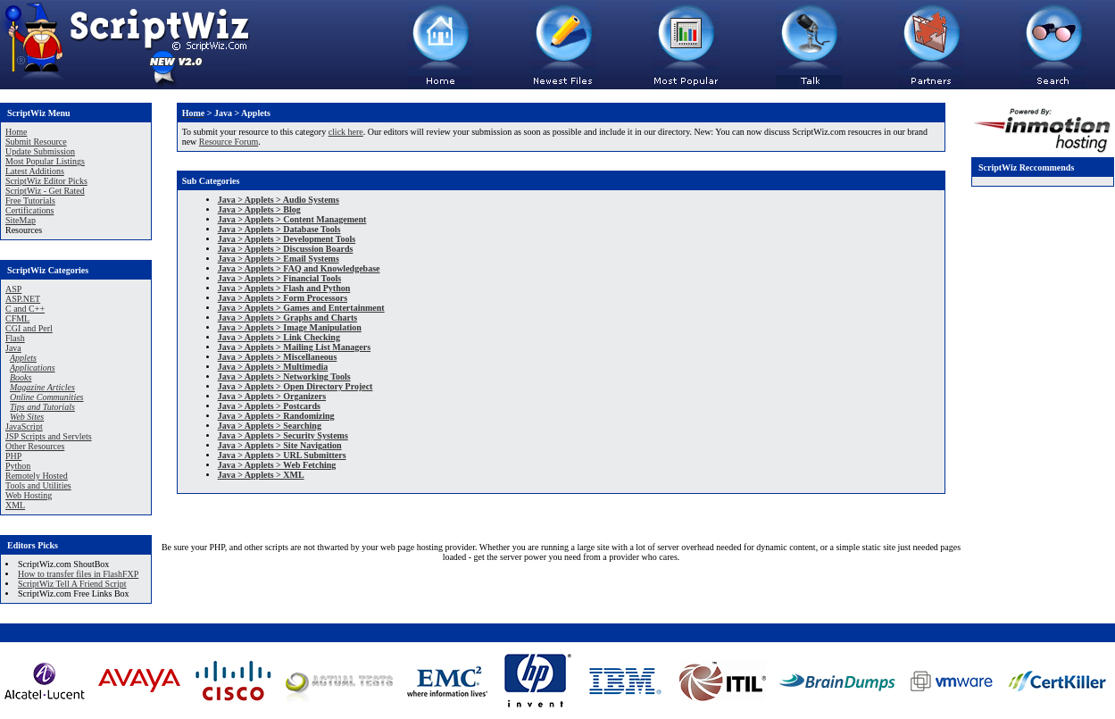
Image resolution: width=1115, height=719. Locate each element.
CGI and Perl (29, 328)
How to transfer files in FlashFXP (78, 574)
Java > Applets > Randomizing (276, 416)
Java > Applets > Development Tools (286, 239)
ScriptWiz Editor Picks (46, 181)
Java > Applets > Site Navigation (280, 445)
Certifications (29, 210)
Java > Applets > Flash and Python (284, 288)
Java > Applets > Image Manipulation (290, 327)
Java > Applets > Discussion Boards (286, 249)
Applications (32, 367)
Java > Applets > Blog (259, 209)
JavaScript (24, 426)
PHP (13, 456)
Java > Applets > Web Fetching (277, 465)
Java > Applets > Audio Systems (278, 200)
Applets (23, 358)
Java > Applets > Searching (269, 426)
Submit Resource (36, 141)
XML (15, 505)
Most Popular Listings (45, 161)
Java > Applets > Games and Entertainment (301, 308)
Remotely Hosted (36, 476)
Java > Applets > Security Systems (283, 435)
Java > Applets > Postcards (269, 406)
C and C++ (25, 309)
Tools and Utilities (38, 485)
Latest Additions (34, 171)
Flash (15, 338)
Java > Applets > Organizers (272, 396)
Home (16, 132)
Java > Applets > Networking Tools (284, 376)
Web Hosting (28, 495)
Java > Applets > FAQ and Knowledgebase (299, 268)
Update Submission (40, 151)
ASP (13, 289)
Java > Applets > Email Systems (278, 258)
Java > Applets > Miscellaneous (277, 357)
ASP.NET (22, 299)
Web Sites (27, 417)
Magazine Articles (42, 387)
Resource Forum (228, 141)
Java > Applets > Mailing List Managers (294, 347)
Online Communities (47, 397)
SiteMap (20, 220)
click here (346, 132)
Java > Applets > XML (261, 475)
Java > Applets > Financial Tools (279, 278)
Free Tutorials (30, 200)
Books (20, 377)
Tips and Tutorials (42, 407)
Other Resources (34, 446)
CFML (17, 318)
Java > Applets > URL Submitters (282, 455)
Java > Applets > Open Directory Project (295, 386)
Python (17, 466)
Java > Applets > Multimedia (273, 367)
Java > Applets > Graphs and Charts (287, 317)
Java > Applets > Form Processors (282, 298)
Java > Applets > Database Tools (279, 229)
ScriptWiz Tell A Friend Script (72, 584)
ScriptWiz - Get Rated (45, 191)
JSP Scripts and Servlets (48, 436)
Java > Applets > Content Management (292, 219)
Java (13, 348)
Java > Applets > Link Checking (279, 337)
